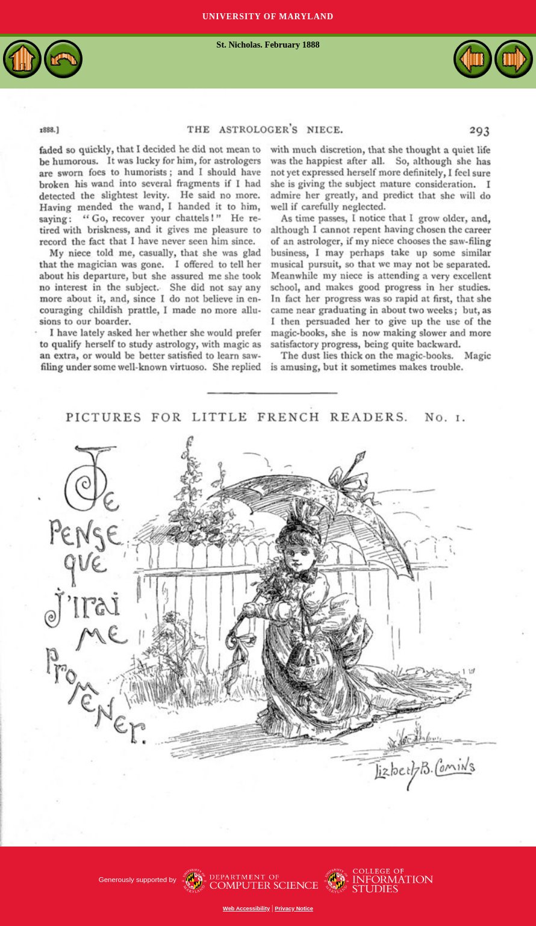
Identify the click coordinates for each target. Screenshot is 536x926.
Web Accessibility (246, 909)
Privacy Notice (294, 909)
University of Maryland (268, 16)
